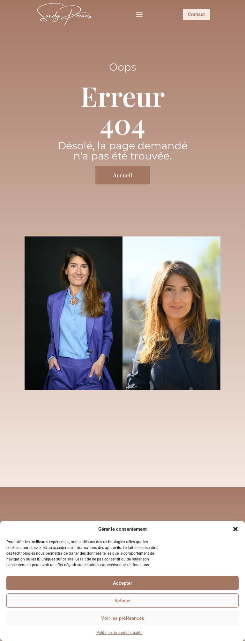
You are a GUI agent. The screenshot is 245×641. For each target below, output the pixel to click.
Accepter (122, 583)
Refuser (123, 601)
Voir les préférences (122, 618)
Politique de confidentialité (119, 632)
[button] (235, 529)
